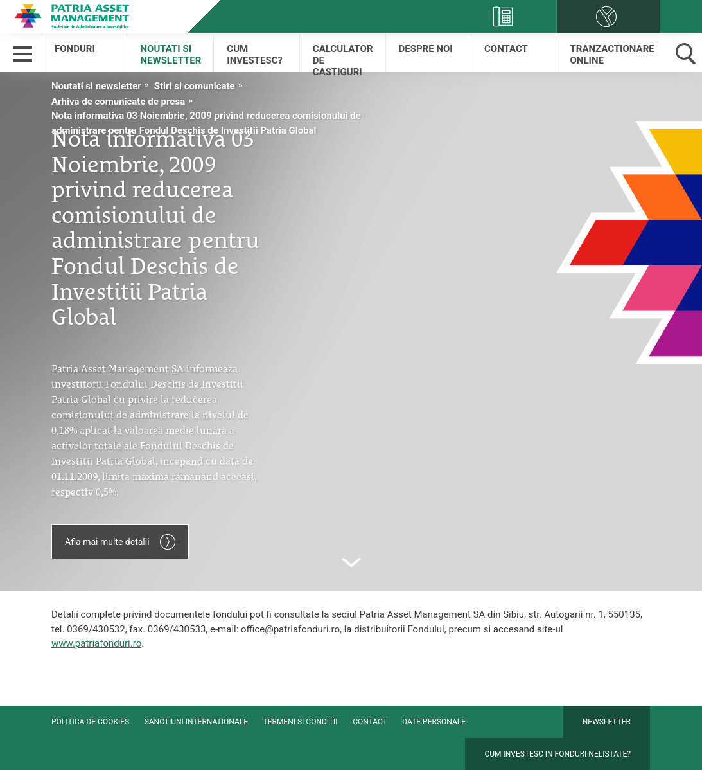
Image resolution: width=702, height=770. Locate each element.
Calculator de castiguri (343, 57)
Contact (506, 49)
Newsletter (607, 721)
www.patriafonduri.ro (96, 643)
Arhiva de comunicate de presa (118, 101)
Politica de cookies (90, 721)
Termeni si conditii (300, 721)
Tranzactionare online (612, 54)
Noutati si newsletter (170, 54)
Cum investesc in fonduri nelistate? (557, 753)
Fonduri (75, 49)
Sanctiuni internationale (196, 721)
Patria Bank (74, 16)
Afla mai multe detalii (120, 542)
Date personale (434, 721)
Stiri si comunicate (194, 86)
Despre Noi (426, 49)
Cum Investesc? (255, 54)
